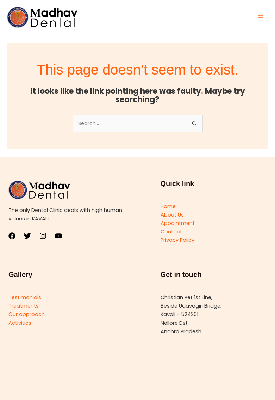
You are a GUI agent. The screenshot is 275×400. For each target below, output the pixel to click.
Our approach (26, 314)
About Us (172, 214)
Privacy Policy (177, 240)
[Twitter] (27, 235)
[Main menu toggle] (260, 17)
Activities (19, 323)
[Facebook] (11, 235)
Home (168, 206)
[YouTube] (58, 235)
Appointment (178, 223)
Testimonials (24, 297)
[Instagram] (42, 235)
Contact (171, 231)
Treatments (23, 305)
